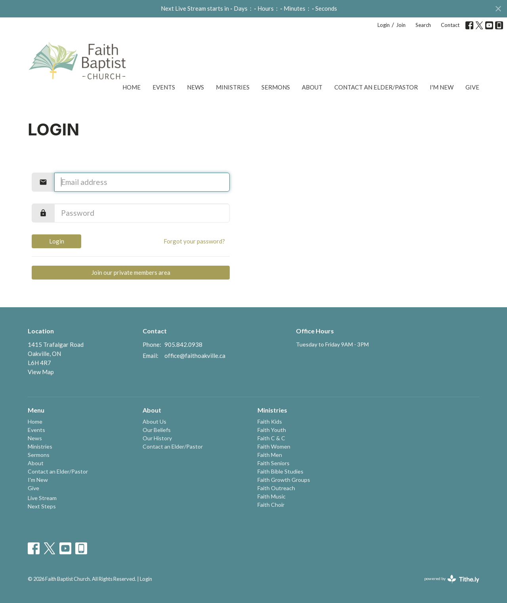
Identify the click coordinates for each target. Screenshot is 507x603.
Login (383, 25)
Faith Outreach (276, 488)
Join (401, 25)
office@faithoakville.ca (194, 355)
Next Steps (42, 506)
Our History (157, 438)
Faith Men (269, 454)
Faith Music (271, 496)
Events (163, 87)
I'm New (442, 87)
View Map (41, 371)
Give (472, 87)
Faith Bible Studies (280, 471)
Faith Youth (271, 429)
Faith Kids (269, 421)
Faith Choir (270, 504)
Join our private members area (130, 272)
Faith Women (273, 446)
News (195, 87)
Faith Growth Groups (283, 479)
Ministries (233, 87)
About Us (154, 421)
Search (423, 25)
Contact (450, 25)
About (312, 87)
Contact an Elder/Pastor (376, 87)
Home (131, 87)
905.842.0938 (183, 344)
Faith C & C (271, 438)
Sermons (275, 87)
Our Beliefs (157, 429)
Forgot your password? (194, 241)
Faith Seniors (273, 463)
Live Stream (42, 498)
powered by (451, 579)
